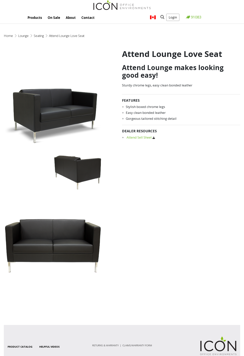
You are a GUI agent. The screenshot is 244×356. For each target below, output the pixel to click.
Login (173, 17)
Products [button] (34, 17)
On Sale (54, 17)
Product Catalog (20, 346)
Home (8, 36)
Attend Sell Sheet (139, 137)
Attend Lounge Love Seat (66, 36)
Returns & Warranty (105, 345)
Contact (88, 17)
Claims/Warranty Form (137, 345)
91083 (193, 17)
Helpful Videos (49, 346)
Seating (39, 36)
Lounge (23, 36)
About (71, 17)
